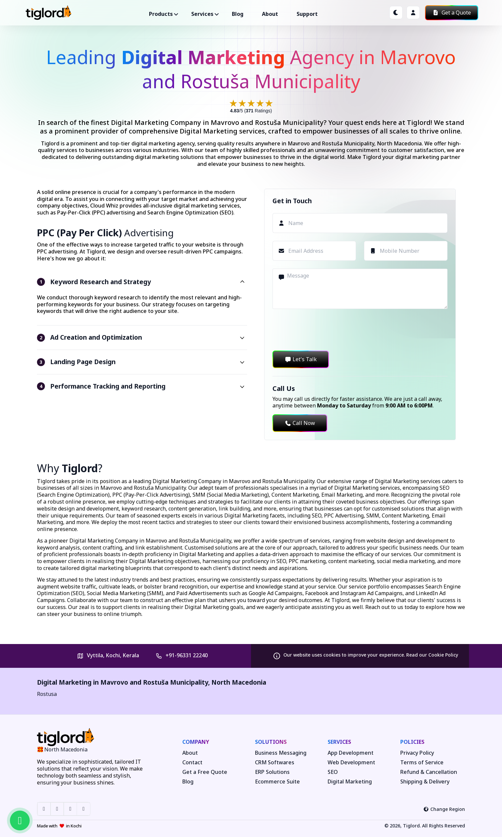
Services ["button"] (202, 14)
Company (195, 741)
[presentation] (322, 330)
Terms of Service (422, 762)
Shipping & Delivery (424, 781)
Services (339, 741)
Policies (412, 741)
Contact (192, 762)
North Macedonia (238, 682)
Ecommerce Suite (277, 781)
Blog (237, 14)
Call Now (300, 423)
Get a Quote (451, 12)
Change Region (444, 809)
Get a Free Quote (204, 772)
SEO (333, 772)
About (270, 14)
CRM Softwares (274, 762)
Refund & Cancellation (428, 772)
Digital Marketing (350, 781)
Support (307, 14)
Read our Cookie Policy (432, 655)
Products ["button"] (161, 14)
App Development (351, 752)
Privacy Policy (417, 752)
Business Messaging (280, 752)
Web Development (351, 762)
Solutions (271, 741)
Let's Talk (301, 359)
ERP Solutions (272, 772)
